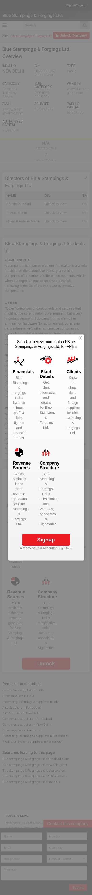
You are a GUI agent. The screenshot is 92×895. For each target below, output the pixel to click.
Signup (46, 540)
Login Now (65, 548)
